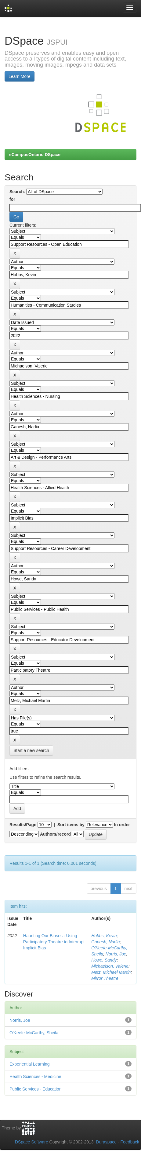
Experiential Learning (29, 1064)
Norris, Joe (116, 954)
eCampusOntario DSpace (34, 154)
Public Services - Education (35, 1089)
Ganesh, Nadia (105, 941)
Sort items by (71, 824)
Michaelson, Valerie (109, 966)
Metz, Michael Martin (111, 972)
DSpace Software (31, 1141)
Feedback (130, 1141)
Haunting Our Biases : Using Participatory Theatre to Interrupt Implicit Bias (54, 941)
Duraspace (106, 1141)
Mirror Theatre (104, 978)
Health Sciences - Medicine (35, 1076)
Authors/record (55, 834)
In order (122, 824)
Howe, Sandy (104, 960)
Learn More (20, 76)
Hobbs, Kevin (104, 935)
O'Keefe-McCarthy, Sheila (33, 1032)
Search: (17, 191)
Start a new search (31, 750)
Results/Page (22, 824)
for (12, 199)
